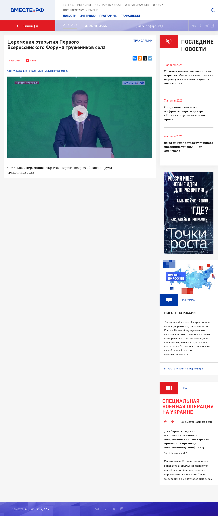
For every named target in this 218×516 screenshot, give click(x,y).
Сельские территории (56, 70)
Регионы (84, 4)
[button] (213, 10)
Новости (69, 15)
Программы (108, 15)
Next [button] (172, 421)
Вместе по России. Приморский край (184, 368)
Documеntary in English (81, 10)
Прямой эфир (27, 26)
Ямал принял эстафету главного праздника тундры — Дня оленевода (188, 147)
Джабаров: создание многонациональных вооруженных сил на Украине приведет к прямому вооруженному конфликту (186, 439)
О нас (158, 5)
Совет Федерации (17, 70)
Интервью (88, 15)
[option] (189, 455)
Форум (32, 70)
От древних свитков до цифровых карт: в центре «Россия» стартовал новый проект (184, 113)
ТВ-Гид (68, 4)
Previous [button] (165, 421)
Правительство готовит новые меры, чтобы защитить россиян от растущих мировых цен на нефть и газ (188, 77)
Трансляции (130, 15)
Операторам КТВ (137, 4)
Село (40, 70)
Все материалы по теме (196, 421)
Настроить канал (108, 4)
